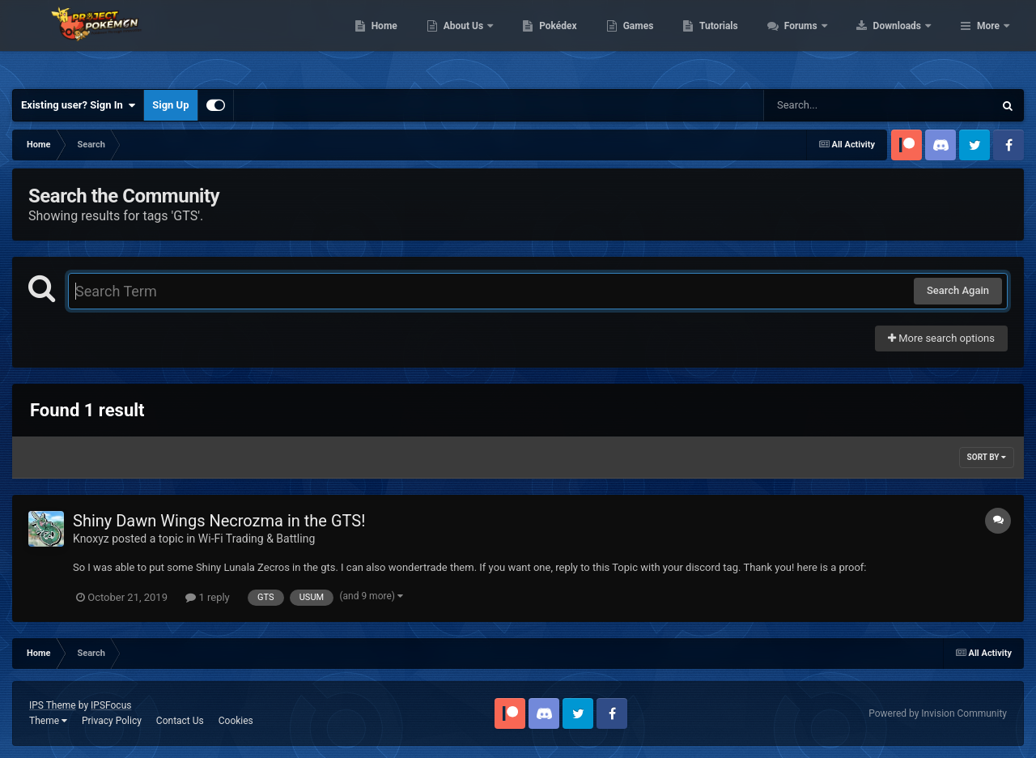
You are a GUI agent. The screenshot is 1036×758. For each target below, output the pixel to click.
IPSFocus (111, 705)
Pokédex (661, 40)
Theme (48, 720)
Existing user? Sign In (78, 105)
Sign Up (170, 105)
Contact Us (180, 720)
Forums (904, 40)
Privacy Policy (112, 720)
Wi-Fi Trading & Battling (256, 538)
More (988, 40)
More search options (941, 338)
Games (741, 40)
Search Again (958, 290)
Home (487, 40)
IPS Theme (52, 705)
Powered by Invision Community (937, 713)
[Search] (837, 105)
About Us (567, 40)
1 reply (207, 597)
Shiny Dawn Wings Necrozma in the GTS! (219, 520)
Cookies (236, 720)
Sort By (986, 457)
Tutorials (821, 40)
